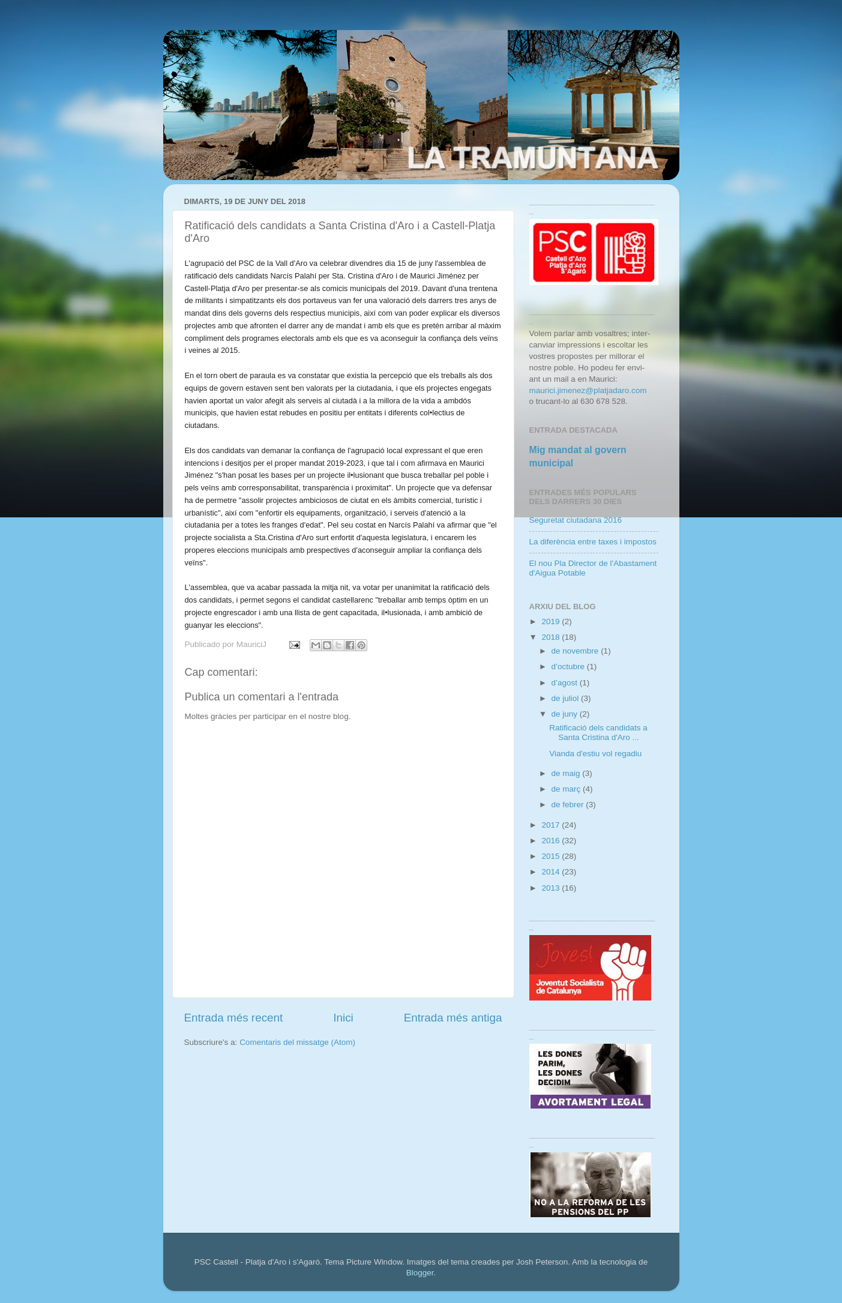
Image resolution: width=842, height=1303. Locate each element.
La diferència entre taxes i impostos (593, 541)
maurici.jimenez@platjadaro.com (588, 390)
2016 (551, 840)
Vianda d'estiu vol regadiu (595, 753)
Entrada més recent (233, 1017)
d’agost (566, 682)
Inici (343, 1017)
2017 (551, 824)
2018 (551, 637)
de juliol (567, 698)
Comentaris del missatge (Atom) (297, 1042)
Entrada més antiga (453, 1017)
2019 (551, 621)
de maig (567, 773)
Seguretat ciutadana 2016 (575, 520)
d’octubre (569, 666)
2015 (551, 856)
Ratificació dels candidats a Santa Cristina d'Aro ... (598, 732)
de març (567, 788)
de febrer (569, 804)
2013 (551, 887)
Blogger (420, 1272)
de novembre (576, 650)
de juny (566, 713)
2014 (551, 871)
